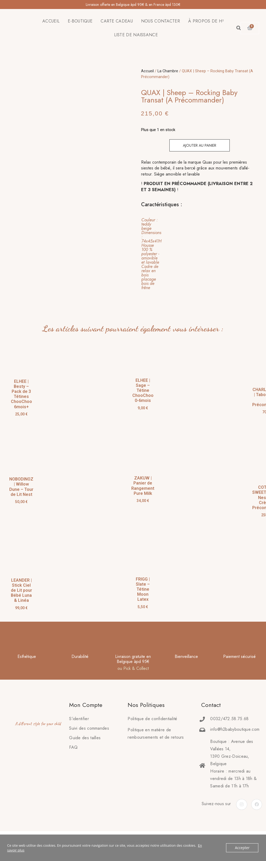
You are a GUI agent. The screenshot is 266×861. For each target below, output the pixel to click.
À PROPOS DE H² (206, 21)
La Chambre (167, 71)
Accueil (147, 71)
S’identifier (79, 719)
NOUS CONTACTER (160, 21)
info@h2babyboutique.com (234, 729)
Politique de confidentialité (152, 719)
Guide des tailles (85, 738)
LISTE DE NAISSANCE (136, 35)
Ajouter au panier (199, 145)
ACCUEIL (51, 21)
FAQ (73, 747)
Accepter (243, 847)
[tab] (196, 254)
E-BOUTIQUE (80, 21)
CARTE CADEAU (117, 21)
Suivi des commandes (89, 728)
